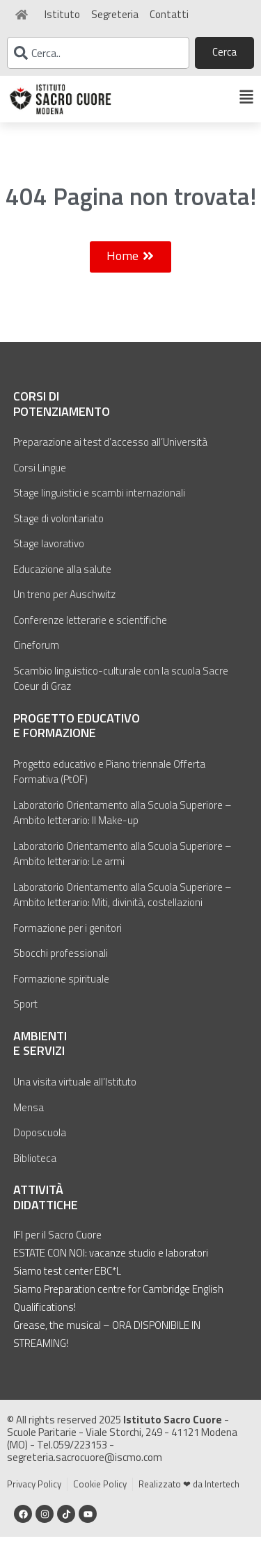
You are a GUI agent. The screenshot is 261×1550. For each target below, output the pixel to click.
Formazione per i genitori (67, 941)
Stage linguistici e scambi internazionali (99, 506)
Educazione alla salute (62, 582)
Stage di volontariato (58, 531)
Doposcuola (39, 1146)
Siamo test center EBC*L (67, 1284)
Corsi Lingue (39, 480)
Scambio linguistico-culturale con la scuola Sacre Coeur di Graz (120, 691)
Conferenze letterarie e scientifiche (90, 632)
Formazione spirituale (61, 992)
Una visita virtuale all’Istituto (74, 1095)
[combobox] (98, 53)
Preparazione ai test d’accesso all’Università (110, 455)
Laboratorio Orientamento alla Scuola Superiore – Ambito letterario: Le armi (122, 867)
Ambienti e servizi (40, 1057)
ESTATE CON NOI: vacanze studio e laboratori (110, 1266)
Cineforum (36, 658)
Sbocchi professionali (60, 966)
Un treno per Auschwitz (64, 607)
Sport (25, 1017)
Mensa (28, 1120)
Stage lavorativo (48, 557)
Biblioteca (34, 1171)
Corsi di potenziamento (61, 417)
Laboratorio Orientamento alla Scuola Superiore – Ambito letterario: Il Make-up (122, 826)
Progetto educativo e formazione (76, 738)
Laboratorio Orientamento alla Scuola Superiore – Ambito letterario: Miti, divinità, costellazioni (122, 908)
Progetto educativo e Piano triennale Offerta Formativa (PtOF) (109, 785)
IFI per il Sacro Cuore (57, 1248)
